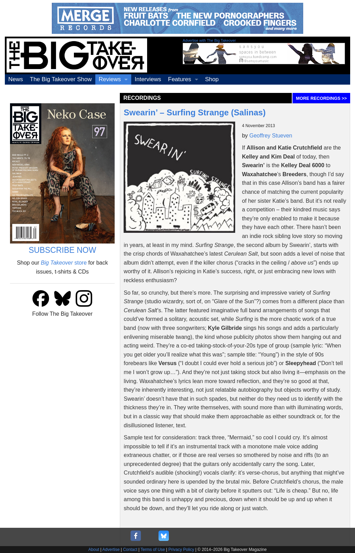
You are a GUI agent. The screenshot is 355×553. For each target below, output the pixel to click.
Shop (212, 79)
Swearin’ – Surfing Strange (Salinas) (195, 112)
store (64, 263)
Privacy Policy (181, 549)
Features (179, 79)
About (93, 549)
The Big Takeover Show (61, 79)
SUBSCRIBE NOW (62, 250)
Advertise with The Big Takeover (209, 40)
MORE (321, 98)
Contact (130, 549)
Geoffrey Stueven (270, 136)
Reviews (110, 79)
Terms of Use (153, 549)
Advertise (110, 549)
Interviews (148, 79)
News (15, 79)
